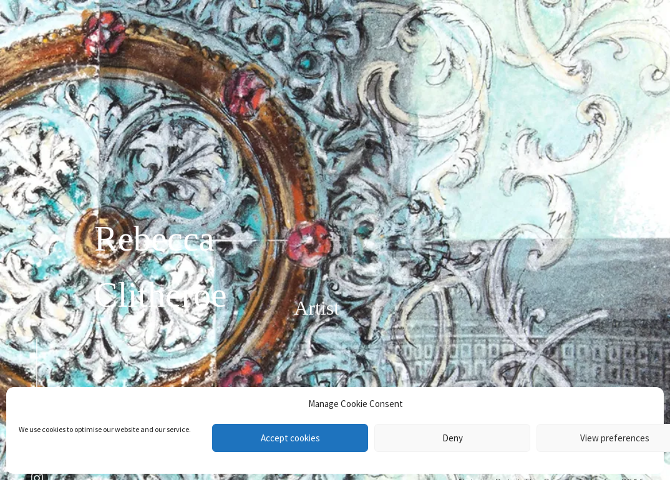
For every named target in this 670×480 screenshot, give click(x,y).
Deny (452, 438)
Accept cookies (290, 438)
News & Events (592, 77)
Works (615, 23)
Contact (611, 60)
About (615, 42)
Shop (618, 108)
